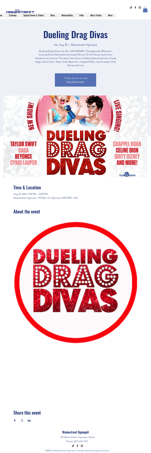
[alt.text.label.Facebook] (135, 7)
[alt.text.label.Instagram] (139, 7)
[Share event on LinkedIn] (29, 420)
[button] (145, 9)
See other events (75, 81)
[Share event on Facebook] (14, 420)
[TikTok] (130, 7)
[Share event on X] (22, 420)
